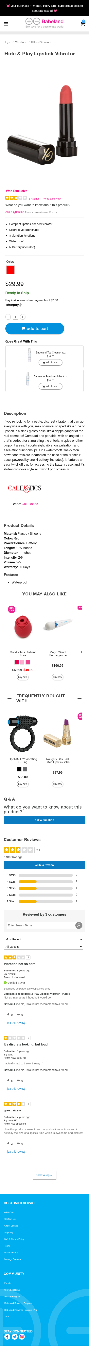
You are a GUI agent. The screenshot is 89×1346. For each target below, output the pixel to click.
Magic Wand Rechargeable (58, 653)
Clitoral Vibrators (41, 42)
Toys (7, 42)
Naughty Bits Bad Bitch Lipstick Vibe (58, 760)
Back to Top (44, 1175)
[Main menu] (6, 24)
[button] (10, 269)
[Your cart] (82, 23)
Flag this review (16, 1022)
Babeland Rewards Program (18, 1303)
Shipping (8, 1232)
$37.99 (57, 772)
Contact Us (10, 1219)
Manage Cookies (12, 1259)
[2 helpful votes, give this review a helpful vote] (9, 1144)
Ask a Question (14, 211)
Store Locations (12, 1289)
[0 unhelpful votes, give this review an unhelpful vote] (19, 1015)
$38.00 (23, 777)
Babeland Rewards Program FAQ (20, 1310)
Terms (7, 1245)
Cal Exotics (30, 504)
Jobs (6, 1316)
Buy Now (22, 676)
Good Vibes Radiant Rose (23, 653)
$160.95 (57, 666)
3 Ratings (34, 198)
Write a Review (52, 198)
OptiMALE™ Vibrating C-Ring (23, 760)
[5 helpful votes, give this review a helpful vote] (9, 1081)
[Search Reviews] (44, 925)
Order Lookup (11, 1225)
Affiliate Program (12, 1296)
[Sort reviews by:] (43, 939)
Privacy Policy (11, 1252)
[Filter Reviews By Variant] (43, 947)
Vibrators (20, 42)
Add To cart (34, 328)
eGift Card (9, 1212)
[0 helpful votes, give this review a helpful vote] (9, 1015)
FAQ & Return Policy (14, 1239)
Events (7, 1283)
